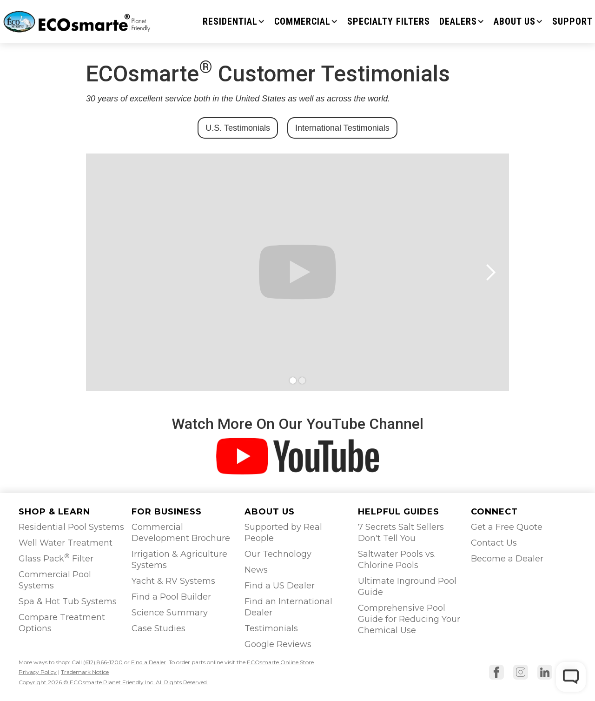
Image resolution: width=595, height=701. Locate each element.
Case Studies (158, 628)
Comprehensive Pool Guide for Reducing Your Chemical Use (409, 619)
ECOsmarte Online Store (280, 662)
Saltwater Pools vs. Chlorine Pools (397, 559)
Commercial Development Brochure (181, 532)
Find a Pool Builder (171, 597)
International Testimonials (342, 128)
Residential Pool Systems (71, 527)
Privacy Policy (38, 671)
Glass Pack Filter (56, 558)
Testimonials (271, 628)
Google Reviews (278, 644)
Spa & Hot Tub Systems (68, 601)
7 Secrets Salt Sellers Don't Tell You (401, 532)
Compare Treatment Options (62, 623)
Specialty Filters (388, 21)
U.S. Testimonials (237, 128)
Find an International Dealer (288, 607)
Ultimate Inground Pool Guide (407, 586)
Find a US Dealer (280, 586)
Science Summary (170, 613)
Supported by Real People (283, 532)
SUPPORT (572, 21)
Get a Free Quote (506, 527)
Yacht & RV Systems (173, 581)
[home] (77, 21)
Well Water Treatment (65, 543)
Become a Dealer (507, 559)
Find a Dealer (148, 662)
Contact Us (494, 543)
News (256, 570)
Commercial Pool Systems (55, 580)
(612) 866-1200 (103, 662)
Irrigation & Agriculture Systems (179, 559)
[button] (234, 21)
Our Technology (278, 554)
